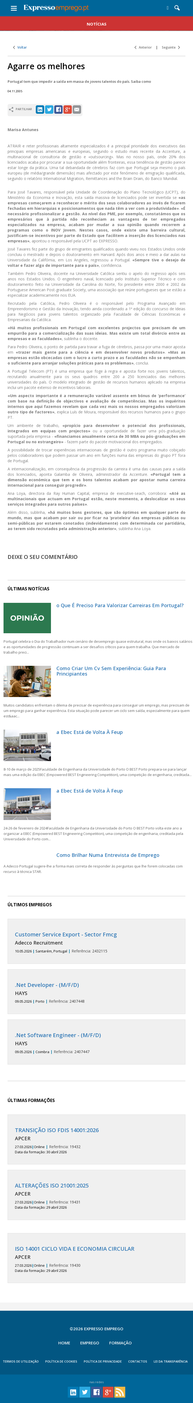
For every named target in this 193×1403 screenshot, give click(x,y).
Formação (120, 1342)
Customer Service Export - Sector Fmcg (66, 934)
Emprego (89, 1342)
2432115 (96, 943)
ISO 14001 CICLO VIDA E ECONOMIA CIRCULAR (74, 1248)
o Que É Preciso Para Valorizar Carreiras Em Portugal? (120, 605)
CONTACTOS (137, 1361)
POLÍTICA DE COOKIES (61, 1361)
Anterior (143, 47)
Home (64, 1342)
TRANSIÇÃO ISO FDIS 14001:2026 (57, 1130)
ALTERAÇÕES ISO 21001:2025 (52, 1185)
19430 (96, 1259)
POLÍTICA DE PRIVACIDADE (103, 1361)
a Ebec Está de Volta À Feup (89, 732)
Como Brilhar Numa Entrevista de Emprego (107, 855)
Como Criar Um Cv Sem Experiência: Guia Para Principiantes (111, 671)
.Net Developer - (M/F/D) (47, 985)
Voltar (20, 47)
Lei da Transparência (171, 1361)
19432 (96, 1140)
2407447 (96, 1043)
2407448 (96, 993)
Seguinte (171, 47)
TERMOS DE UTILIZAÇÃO (21, 1361)
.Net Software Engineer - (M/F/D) (58, 1035)
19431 (96, 1196)
